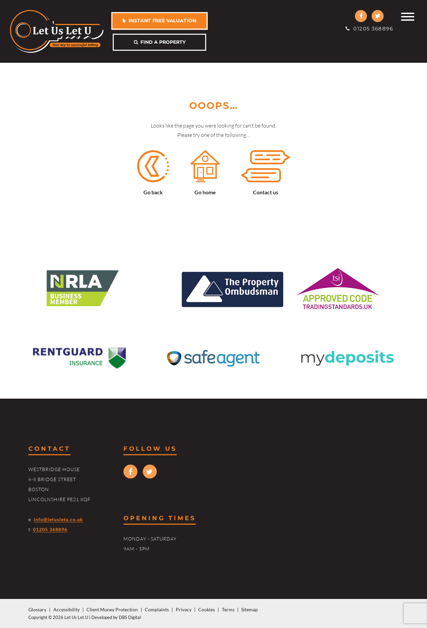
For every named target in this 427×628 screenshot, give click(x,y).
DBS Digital (130, 617)
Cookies (206, 609)
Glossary (37, 609)
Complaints (157, 609)
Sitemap (249, 609)
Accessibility (66, 609)
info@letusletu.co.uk (58, 519)
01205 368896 (369, 28)
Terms (228, 609)
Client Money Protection (112, 609)
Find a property (159, 42)
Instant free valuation (159, 20)
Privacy (183, 609)
